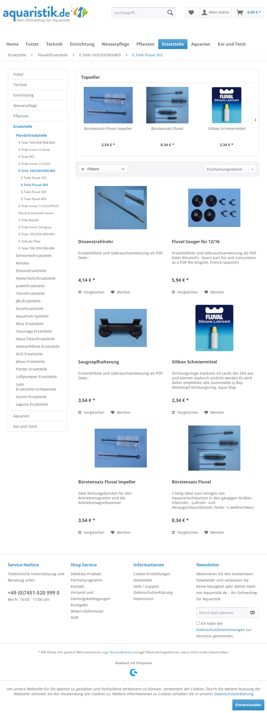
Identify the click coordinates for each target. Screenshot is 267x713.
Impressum (143, 598)
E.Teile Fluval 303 (33, 192)
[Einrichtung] (82, 44)
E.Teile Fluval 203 (34, 185)
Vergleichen (91, 292)
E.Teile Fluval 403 (33, 199)
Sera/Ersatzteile (29, 308)
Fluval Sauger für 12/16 (196, 241)
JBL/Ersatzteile (28, 300)
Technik (20, 84)
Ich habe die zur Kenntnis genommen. (224, 629)
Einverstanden (248, 704)
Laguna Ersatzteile (32, 404)
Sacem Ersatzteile (31, 396)
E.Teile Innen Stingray (35, 227)
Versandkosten (121, 652)
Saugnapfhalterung (98, 362)
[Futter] (32, 44)
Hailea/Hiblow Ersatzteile (37, 346)
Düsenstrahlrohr (95, 241)
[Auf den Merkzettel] (120, 292)
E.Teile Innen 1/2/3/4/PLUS (39, 206)
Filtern (90, 168)
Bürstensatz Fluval (167, 128)
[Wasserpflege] (115, 44)
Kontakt (77, 586)
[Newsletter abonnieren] (252, 612)
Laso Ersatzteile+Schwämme (36, 387)
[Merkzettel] (191, 12)
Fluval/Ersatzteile (31, 135)
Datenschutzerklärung (153, 592)
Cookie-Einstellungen (152, 573)
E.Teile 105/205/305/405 (37, 234)
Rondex (22, 263)
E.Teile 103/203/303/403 (37, 171)
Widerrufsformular (87, 611)
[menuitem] (144, 12)
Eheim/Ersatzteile (31, 270)
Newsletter (143, 580)
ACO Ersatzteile (29, 353)
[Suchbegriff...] (144, 12)
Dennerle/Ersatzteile (34, 255)
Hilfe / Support (146, 586)
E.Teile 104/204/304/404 (37, 142)
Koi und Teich (25, 426)
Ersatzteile (22, 126)
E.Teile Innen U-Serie (34, 149)
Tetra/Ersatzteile (30, 293)
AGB (74, 617)
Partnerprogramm (86, 580)
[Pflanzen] (145, 44)
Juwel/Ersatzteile (30, 285)
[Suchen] (170, 12)
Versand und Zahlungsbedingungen (90, 595)
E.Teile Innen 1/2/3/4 (34, 163)
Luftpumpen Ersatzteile (36, 376)
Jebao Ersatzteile (30, 361)
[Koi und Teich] (232, 44)
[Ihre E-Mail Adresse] (221, 612)
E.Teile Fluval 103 (33, 178)
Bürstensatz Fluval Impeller (108, 128)
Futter (18, 74)
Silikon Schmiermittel (226, 128)
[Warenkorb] (249, 12)
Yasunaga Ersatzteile (34, 331)
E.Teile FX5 (26, 156)
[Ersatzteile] (172, 44)
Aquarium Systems (32, 316)
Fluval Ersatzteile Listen (36, 213)
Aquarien (21, 416)
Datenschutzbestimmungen (220, 629)
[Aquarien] (200, 44)
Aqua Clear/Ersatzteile (35, 338)
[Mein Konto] (215, 12)
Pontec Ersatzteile (31, 369)
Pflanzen (21, 115)
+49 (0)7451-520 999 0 (33, 592)
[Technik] (54, 44)
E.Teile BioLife (29, 220)
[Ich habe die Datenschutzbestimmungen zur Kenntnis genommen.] (198, 623)
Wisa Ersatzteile (30, 323)
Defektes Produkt (86, 573)
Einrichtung (23, 95)
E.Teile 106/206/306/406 (37, 248)
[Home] (12, 44)
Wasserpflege (25, 105)
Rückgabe (79, 604)
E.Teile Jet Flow (29, 241)
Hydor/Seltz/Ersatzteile (36, 278)
